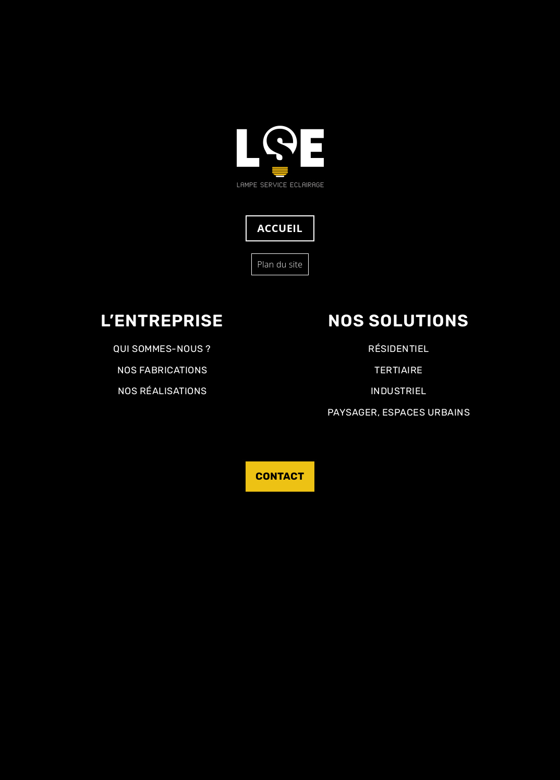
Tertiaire (393, 370)
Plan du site (279, 264)
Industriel (393, 391)
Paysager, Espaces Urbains (393, 412)
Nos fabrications (157, 370)
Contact (275, 476)
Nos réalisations (157, 391)
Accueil (280, 228)
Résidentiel (393, 349)
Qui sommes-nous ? (157, 349)
